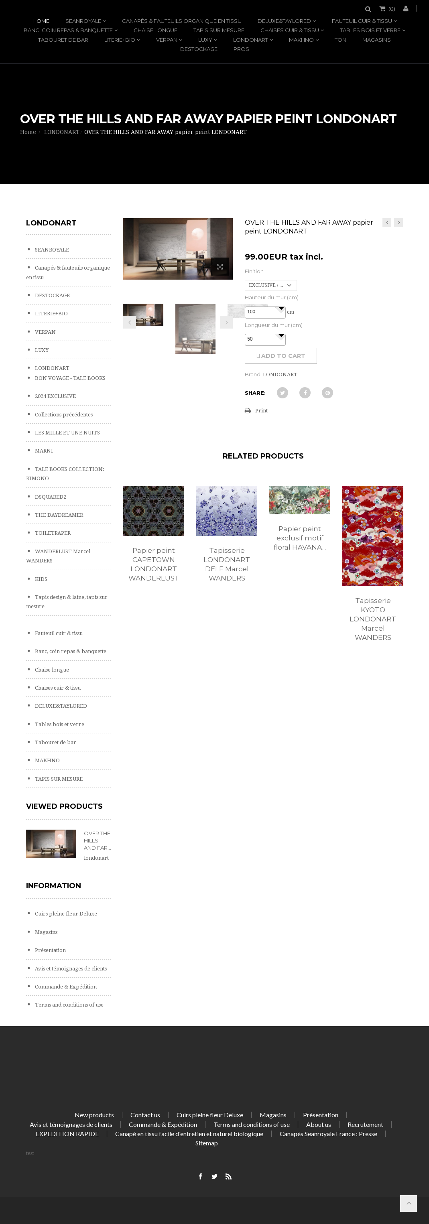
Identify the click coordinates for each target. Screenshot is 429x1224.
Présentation (50, 950)
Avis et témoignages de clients (70, 969)
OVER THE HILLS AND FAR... (97, 840)
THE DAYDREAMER (58, 515)
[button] (281, 307)
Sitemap (206, 1143)
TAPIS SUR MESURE (218, 30)
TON (340, 40)
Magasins (376, 40)
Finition (254, 271)
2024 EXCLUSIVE (55, 396)
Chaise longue (155, 30)
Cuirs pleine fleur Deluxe (65, 914)
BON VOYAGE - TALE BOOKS (70, 378)
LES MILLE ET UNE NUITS (67, 433)
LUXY (205, 40)
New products (94, 1114)
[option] (153, 542)
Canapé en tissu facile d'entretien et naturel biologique (189, 1133)
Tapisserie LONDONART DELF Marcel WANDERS (226, 564)
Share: (255, 393)
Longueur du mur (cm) (274, 325)
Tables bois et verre (370, 30)
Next (226, 322)
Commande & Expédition (65, 987)
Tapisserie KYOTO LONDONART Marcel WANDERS (373, 619)
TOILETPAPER (52, 533)
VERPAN (166, 40)
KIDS (40, 579)
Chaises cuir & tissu (289, 30)
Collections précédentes (63, 415)
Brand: (253, 374)
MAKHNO (301, 40)
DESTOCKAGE (199, 49)
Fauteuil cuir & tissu (362, 21)
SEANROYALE (83, 21)
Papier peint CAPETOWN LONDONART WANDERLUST (153, 564)
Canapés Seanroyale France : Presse (328, 1133)
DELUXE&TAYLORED (284, 21)
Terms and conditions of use (69, 1005)
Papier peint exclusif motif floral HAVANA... (300, 538)
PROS (241, 49)
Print (261, 411)
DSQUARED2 (50, 497)
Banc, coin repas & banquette (68, 30)
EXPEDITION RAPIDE (67, 1133)
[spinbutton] (265, 312)
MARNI (43, 451)
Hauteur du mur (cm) (272, 297)
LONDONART (250, 40)
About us (318, 1124)
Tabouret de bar (63, 40)
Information (53, 885)
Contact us (145, 1114)
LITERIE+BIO (119, 40)
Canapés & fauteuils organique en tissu (182, 21)
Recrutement (365, 1124)
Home (41, 21)
